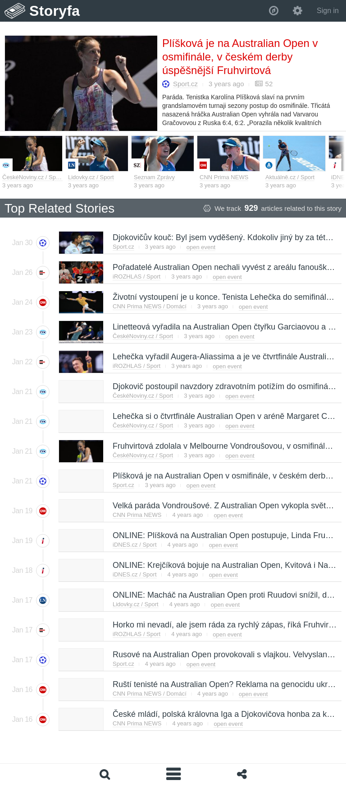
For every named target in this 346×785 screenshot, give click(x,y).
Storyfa (54, 11)
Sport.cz (185, 84)
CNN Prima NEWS (224, 177)
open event (201, 247)
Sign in (328, 10)
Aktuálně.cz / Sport (289, 177)
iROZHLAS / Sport (136, 276)
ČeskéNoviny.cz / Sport (32, 177)
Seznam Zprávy (154, 177)
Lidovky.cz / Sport (91, 177)
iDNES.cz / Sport (135, 544)
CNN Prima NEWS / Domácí (150, 306)
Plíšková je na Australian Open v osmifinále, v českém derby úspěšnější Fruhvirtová (240, 56)
